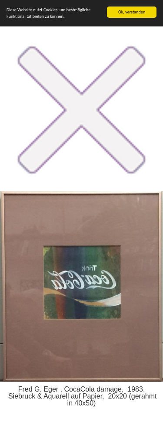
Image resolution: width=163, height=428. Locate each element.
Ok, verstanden (131, 12)
